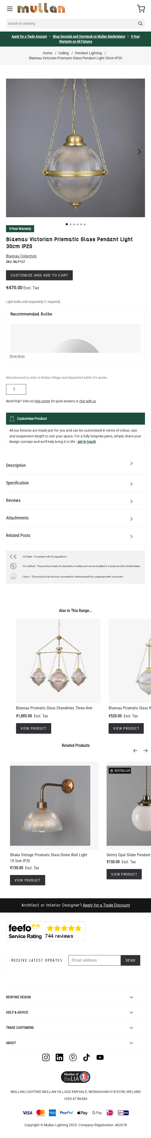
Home (47, 53)
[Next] (147, 751)
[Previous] (137, 751)
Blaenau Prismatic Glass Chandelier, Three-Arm (54, 708)
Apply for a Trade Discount (106, 905)
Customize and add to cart (39, 275)
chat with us (87, 401)
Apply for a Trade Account (29, 37)
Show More (17, 356)
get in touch (87, 442)
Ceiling (63, 53)
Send (130, 960)
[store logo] (41, 8)
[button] (67, 224)
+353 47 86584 (75, 1099)
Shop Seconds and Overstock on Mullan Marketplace (89, 37)
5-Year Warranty (20, 229)
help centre (42, 401)
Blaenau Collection (21, 256)
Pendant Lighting (88, 53)
